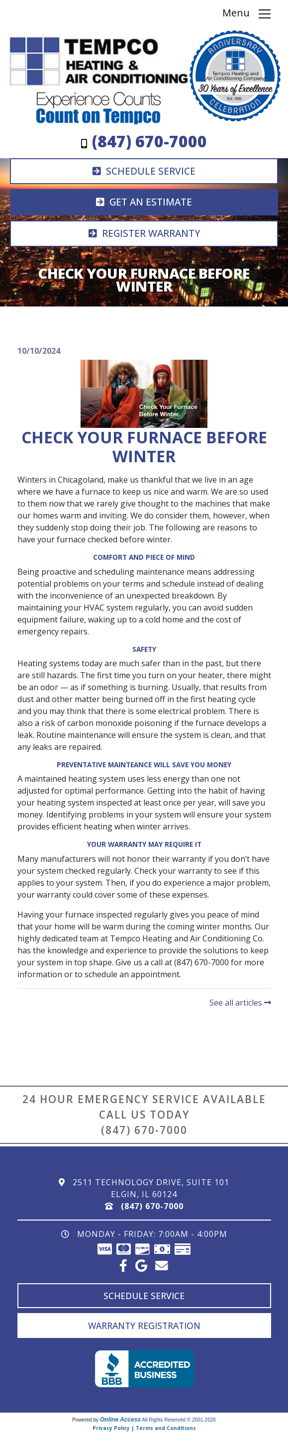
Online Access (120, 1419)
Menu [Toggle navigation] (247, 13)
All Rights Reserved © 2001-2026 (179, 1420)
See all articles (240, 1002)
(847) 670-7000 (144, 1130)
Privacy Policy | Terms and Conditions (144, 1428)
